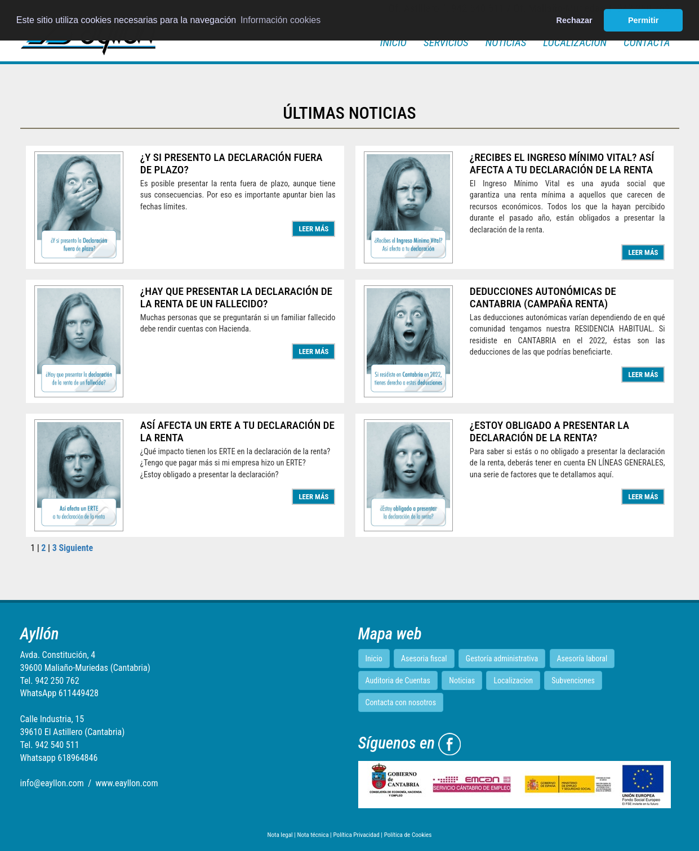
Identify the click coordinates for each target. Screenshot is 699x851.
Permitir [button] (643, 20)
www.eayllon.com (126, 783)
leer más (313, 229)
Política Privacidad (356, 835)
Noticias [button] (462, 680)
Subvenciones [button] (573, 680)
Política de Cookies (408, 835)
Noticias (506, 42)
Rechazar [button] (574, 20)
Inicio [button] (374, 658)
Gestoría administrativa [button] (502, 658)
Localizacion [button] (513, 680)
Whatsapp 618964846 (59, 758)
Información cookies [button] (280, 20)
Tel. (49, 680)
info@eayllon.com (52, 783)
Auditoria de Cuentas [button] (398, 680)
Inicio (393, 42)
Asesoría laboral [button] (582, 658)
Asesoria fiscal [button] (424, 658)
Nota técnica (312, 835)
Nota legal (280, 835)
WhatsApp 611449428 (59, 693)
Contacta (647, 42)
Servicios (446, 42)
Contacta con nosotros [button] (401, 702)
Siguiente (76, 548)
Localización (575, 42)
